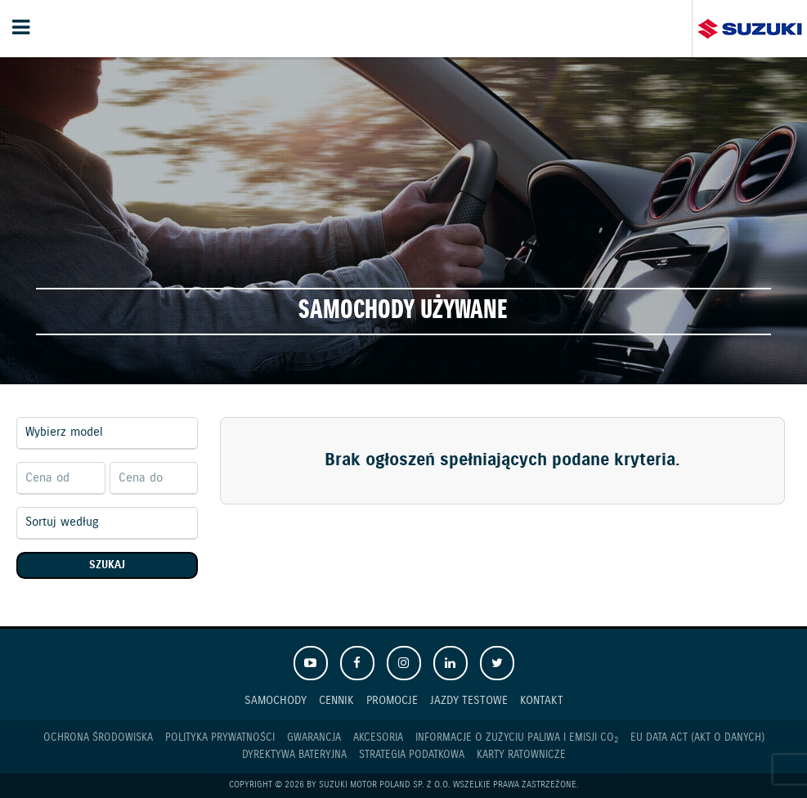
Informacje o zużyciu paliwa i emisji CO (516, 738)
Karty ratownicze (521, 755)
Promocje (392, 700)
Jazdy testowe (469, 700)
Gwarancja (314, 738)
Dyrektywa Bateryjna (294, 755)
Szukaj (107, 565)
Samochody (275, 700)
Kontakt (541, 700)
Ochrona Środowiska (98, 738)
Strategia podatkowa (411, 755)
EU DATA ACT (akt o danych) (697, 738)
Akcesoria (378, 738)
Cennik (336, 700)
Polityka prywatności (220, 738)
